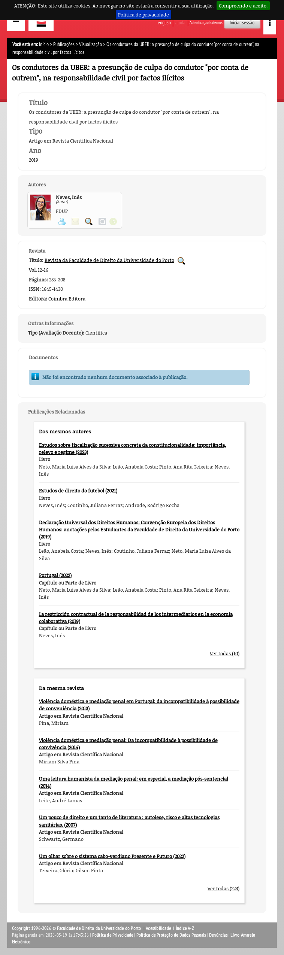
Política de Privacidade (112, 935)
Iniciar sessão (242, 22)
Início (44, 44)
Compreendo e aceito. (243, 5)
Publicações (64, 44)
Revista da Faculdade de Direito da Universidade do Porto (109, 260)
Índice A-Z (185, 928)
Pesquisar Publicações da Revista (181, 261)
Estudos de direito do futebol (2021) (78, 490)
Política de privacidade (143, 14)
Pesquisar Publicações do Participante (89, 221)
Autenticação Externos (206, 22)
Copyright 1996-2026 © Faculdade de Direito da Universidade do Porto (77, 928)
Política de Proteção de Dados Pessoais (171, 935)
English (164, 22)
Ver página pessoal (62, 221)
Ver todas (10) (224, 653)
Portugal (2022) (55, 575)
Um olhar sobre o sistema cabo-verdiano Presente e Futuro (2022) (112, 856)
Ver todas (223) (223, 888)
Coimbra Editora (66, 298)
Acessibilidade (158, 928)
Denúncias (218, 935)
